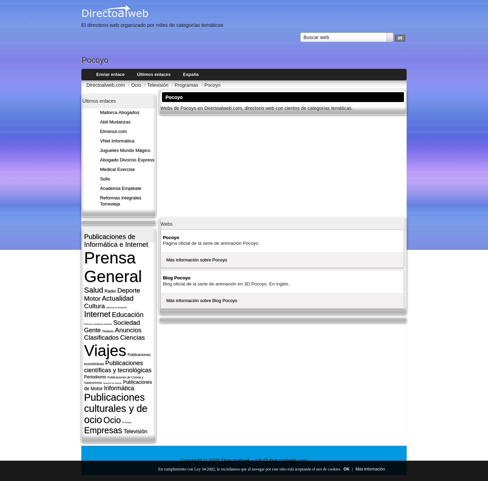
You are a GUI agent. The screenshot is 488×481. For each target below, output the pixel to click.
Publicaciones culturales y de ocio (115, 408)
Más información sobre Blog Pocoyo (201, 300)
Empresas (103, 430)
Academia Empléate (120, 188)
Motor (92, 298)
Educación (127, 314)
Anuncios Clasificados (112, 333)
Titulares (108, 331)
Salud (93, 290)
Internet (97, 314)
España (191, 74)
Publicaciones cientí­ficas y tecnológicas (117, 367)
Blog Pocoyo (176, 277)
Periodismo (95, 376)
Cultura (94, 305)
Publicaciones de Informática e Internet (116, 240)
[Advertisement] (283, 165)
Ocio (112, 420)
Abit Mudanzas (115, 121)
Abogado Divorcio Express (127, 159)
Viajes (105, 350)
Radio (110, 291)
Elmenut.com (113, 131)
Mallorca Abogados (119, 112)
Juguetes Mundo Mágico (125, 150)
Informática (119, 388)
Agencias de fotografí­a (116, 307)
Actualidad (117, 298)
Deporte (128, 290)
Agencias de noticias (112, 383)
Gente (92, 330)
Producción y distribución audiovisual (98, 324)
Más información (370, 469)
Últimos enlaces (153, 74)
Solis (105, 178)
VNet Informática (117, 140)
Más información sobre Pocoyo (196, 259)
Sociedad (126, 322)
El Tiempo (126, 422)
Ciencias (132, 337)
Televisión (135, 431)
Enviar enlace (110, 74)
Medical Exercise (117, 169)
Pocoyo (171, 237)
